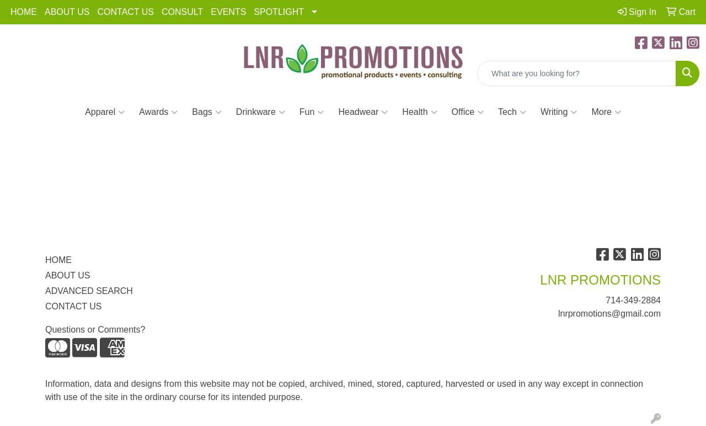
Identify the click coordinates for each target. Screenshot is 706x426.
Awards (158, 112)
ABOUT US (67, 12)
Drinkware (260, 112)
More (606, 112)
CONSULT (182, 12)
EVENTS (228, 12)
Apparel (105, 112)
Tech (512, 112)
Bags (206, 112)
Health (419, 112)
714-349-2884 (633, 300)
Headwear (363, 112)
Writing (559, 112)
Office (468, 112)
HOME (23, 12)
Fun (311, 112)
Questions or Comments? (95, 329)
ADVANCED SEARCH (89, 291)
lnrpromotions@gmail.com (609, 313)
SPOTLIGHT (279, 12)
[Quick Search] (576, 73)
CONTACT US (126, 12)
